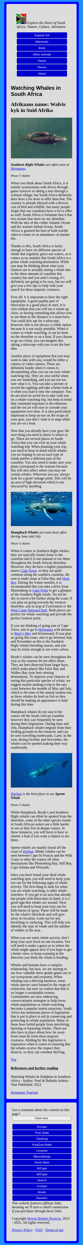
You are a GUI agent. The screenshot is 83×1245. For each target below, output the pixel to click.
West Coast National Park (29, 610)
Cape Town (29, 570)
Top (13, 1059)
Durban (16, 794)
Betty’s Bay (22, 633)
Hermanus (18, 168)
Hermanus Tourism (24, 1092)
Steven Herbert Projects (44, 1218)
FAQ (39, 1230)
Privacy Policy (22, 1230)
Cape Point (40, 590)
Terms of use (54, 1230)
